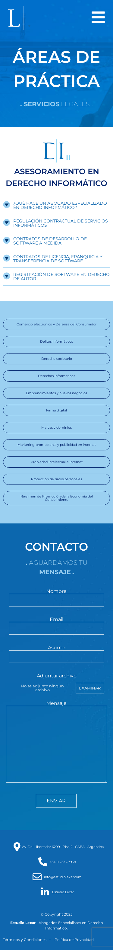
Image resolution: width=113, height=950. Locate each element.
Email (56, 624)
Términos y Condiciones (24, 939)
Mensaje (56, 742)
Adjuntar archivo (56, 683)
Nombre (56, 596)
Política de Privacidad (74, 939)
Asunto (56, 652)
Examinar (90, 688)
